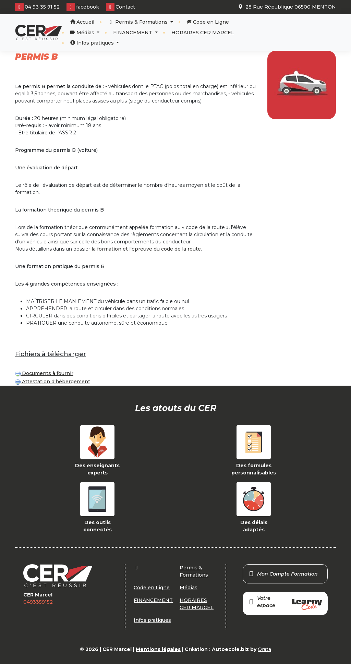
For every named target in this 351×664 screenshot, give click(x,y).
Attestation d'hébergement (52, 381)
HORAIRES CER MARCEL (202, 32)
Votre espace (285, 602)
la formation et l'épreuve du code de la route (146, 249)
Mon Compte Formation (283, 574)
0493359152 (38, 602)
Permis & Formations (138, 22)
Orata (264, 649)
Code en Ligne (208, 22)
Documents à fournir (44, 373)
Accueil (82, 22)
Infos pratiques (92, 43)
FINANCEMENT (133, 32)
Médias (83, 32)
